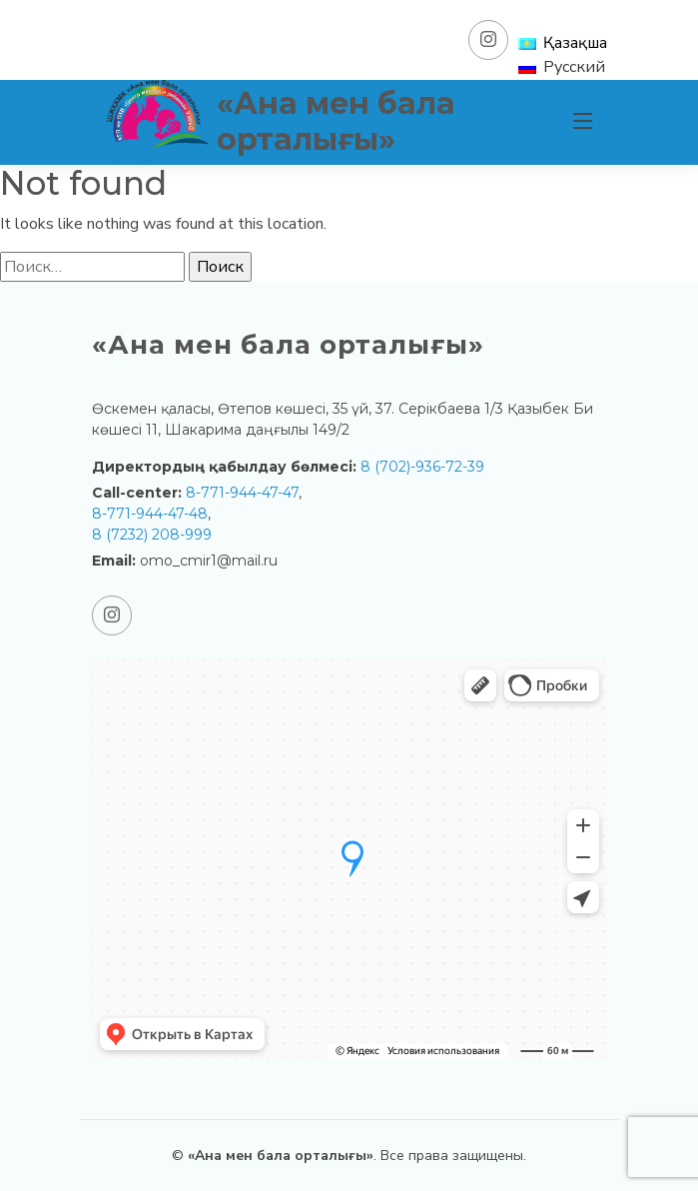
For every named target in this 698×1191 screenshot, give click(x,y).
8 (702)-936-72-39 (422, 467)
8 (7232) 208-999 (152, 535)
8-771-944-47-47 (242, 493)
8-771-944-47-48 (150, 514)
